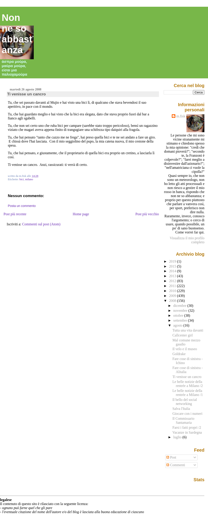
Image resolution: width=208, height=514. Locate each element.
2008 (173, 301)
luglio (178, 437)
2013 (173, 276)
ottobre (178, 315)
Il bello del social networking (184, 402)
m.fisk (180, 116)
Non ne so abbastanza (17, 33)
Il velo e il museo (184, 349)
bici (21, 179)
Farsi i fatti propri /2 (186, 427)
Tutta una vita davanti (187, 330)
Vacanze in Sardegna (187, 432)
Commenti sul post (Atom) (41, 224)
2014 (173, 271)
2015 (173, 266)
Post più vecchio (147, 214)
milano (29, 179)
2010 (173, 291)
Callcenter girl (182, 335)
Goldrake (179, 354)
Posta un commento (22, 206)
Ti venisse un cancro (26, 94)
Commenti (175, 465)
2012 (173, 281)
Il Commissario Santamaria (183, 420)
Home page (81, 214)
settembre (180, 320)
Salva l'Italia (181, 409)
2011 (173, 286)
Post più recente (15, 214)
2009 (173, 296)
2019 (173, 261)
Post (171, 457)
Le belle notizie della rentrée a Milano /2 (187, 384)
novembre (180, 310)
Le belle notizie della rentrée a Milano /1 (187, 393)
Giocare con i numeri (187, 413)
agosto (178, 325)
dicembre (180, 306)
